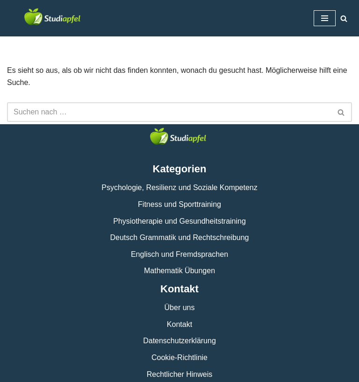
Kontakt (179, 324)
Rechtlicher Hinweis (180, 374)
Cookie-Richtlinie (179, 357)
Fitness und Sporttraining (179, 204)
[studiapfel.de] (54, 18)
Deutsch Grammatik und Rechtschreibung (179, 237)
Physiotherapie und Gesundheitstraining (179, 221)
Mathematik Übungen (179, 271)
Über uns (180, 307)
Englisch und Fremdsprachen (179, 254)
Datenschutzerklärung (179, 341)
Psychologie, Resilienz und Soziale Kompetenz (179, 187)
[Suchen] (343, 18)
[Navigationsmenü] (325, 18)
